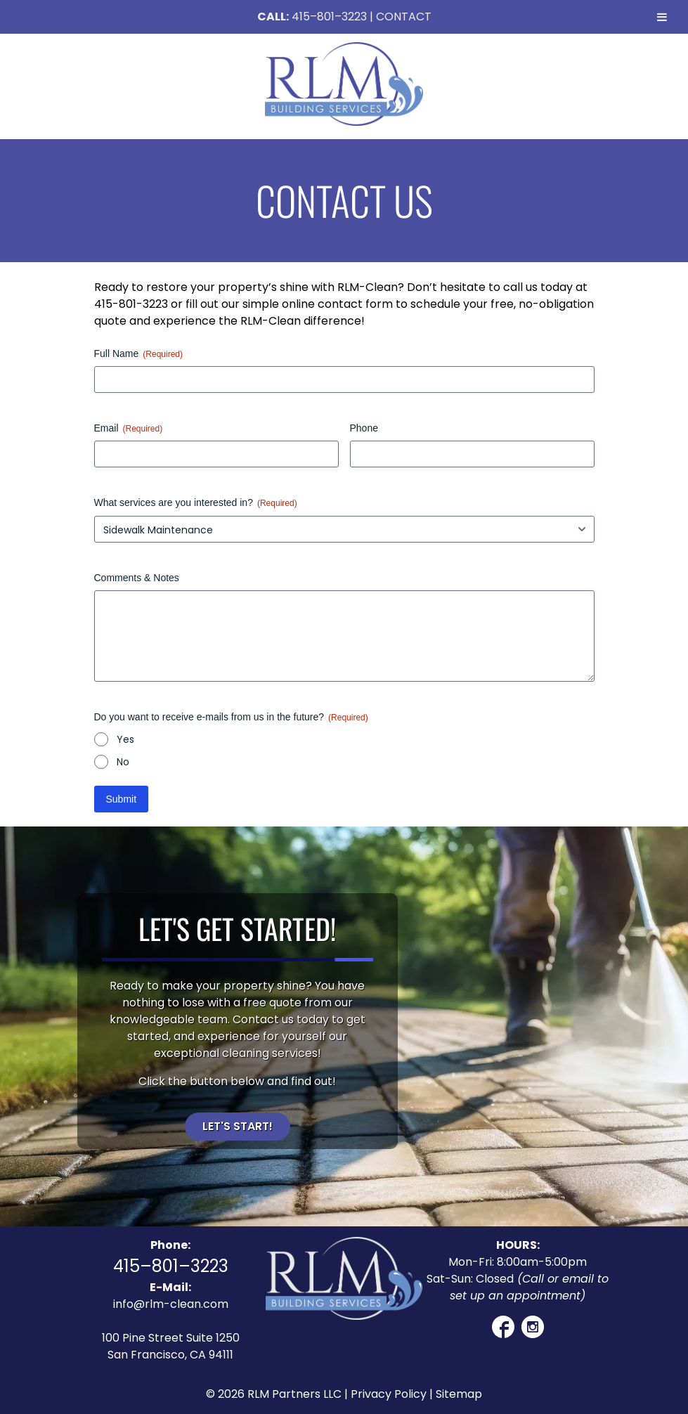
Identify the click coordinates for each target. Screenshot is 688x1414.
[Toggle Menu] (662, 17)
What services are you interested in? (195, 503)
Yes (125, 739)
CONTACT (403, 16)
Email (128, 428)
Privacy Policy (389, 1394)
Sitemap (459, 1394)
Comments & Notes (136, 577)
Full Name (138, 354)
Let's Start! (237, 1126)
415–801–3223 (329, 16)
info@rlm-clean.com (170, 1304)
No (123, 762)
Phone (364, 428)
